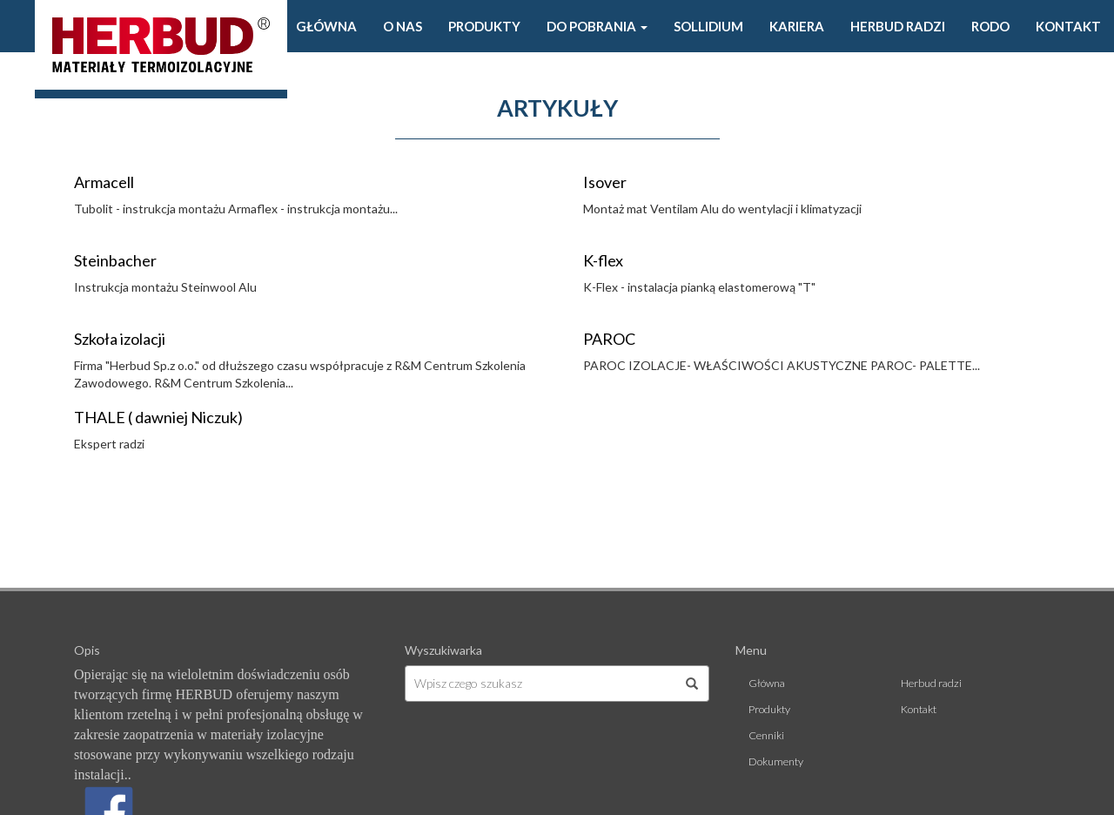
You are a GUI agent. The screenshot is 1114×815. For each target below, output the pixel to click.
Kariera (796, 26)
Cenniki (766, 735)
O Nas (402, 26)
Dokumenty (775, 761)
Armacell (104, 182)
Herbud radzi (897, 26)
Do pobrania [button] (597, 26)
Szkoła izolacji (119, 338)
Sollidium (708, 26)
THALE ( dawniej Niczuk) (158, 417)
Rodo (990, 26)
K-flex (603, 260)
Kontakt (1068, 26)
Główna (326, 26)
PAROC (609, 338)
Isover (605, 182)
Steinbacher (115, 260)
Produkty (484, 26)
